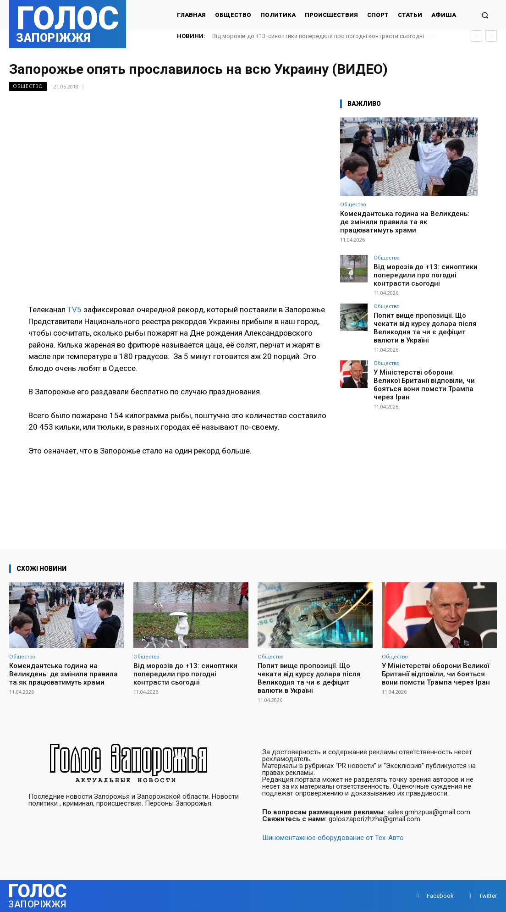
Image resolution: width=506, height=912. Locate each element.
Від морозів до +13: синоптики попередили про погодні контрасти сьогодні (318, 36)
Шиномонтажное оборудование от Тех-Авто (333, 838)
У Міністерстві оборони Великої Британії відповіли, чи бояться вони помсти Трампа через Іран (424, 364)
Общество (28, 86)
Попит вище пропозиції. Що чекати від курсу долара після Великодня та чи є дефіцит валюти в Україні (423, 318)
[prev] (476, 36)
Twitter (488, 895)
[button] (485, 15)
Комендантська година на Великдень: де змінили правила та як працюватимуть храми (404, 222)
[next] (491, 36)
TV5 (74, 309)
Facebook (440, 895)
